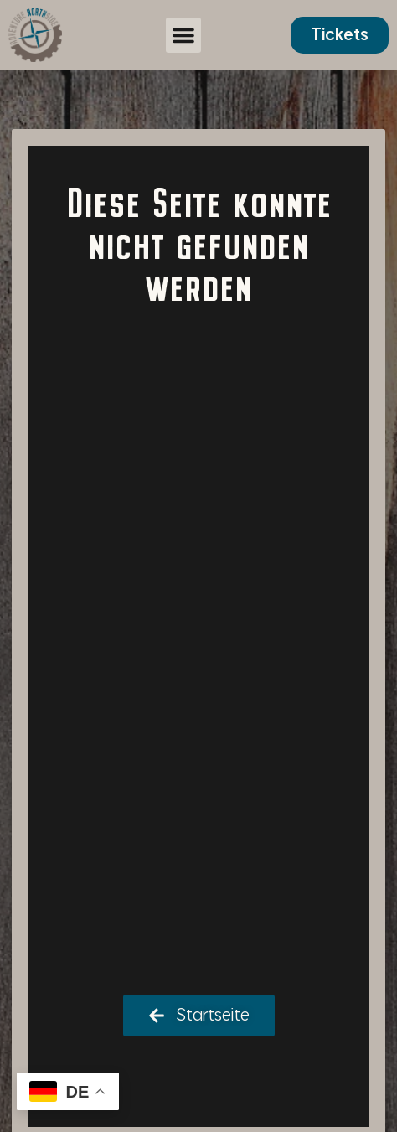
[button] (183, 35)
